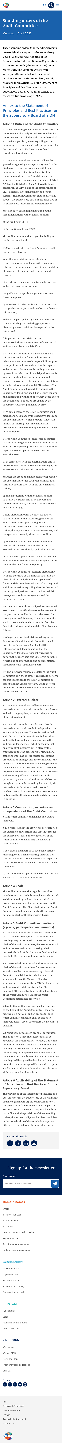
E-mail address (9, 1176)
